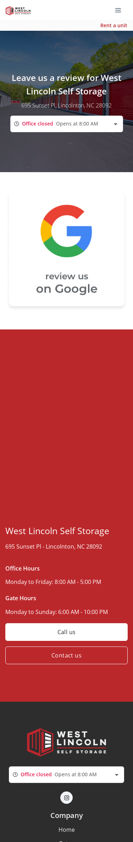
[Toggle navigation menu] (121, 10)
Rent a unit (113, 25)
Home (67, 830)
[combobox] (66, 124)
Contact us (66, 655)
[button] (66, 797)
